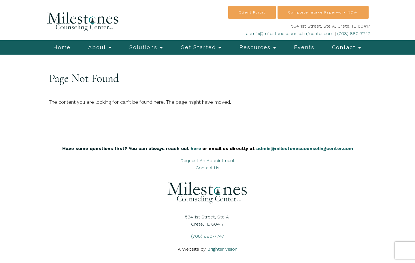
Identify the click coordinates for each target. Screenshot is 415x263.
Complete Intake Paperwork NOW (323, 12)
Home (62, 47)
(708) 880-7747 (353, 33)
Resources (255, 47)
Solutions (143, 47)
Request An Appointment (207, 160)
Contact (344, 47)
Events (304, 47)
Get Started (198, 47)
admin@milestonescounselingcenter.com (289, 33)
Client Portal (252, 12)
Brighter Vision (222, 249)
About (97, 47)
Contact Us (207, 167)
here (195, 148)
